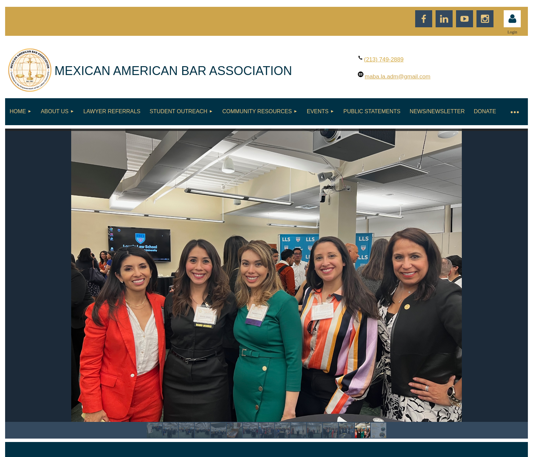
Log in (512, 18)
